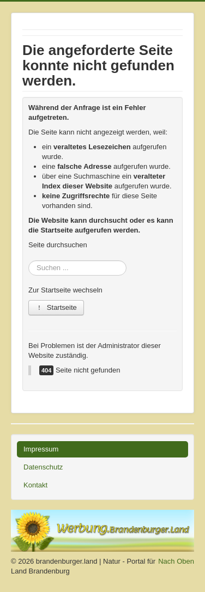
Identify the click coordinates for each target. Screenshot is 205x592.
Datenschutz (43, 467)
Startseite (56, 307)
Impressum (40, 449)
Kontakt (35, 485)
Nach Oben (176, 561)
